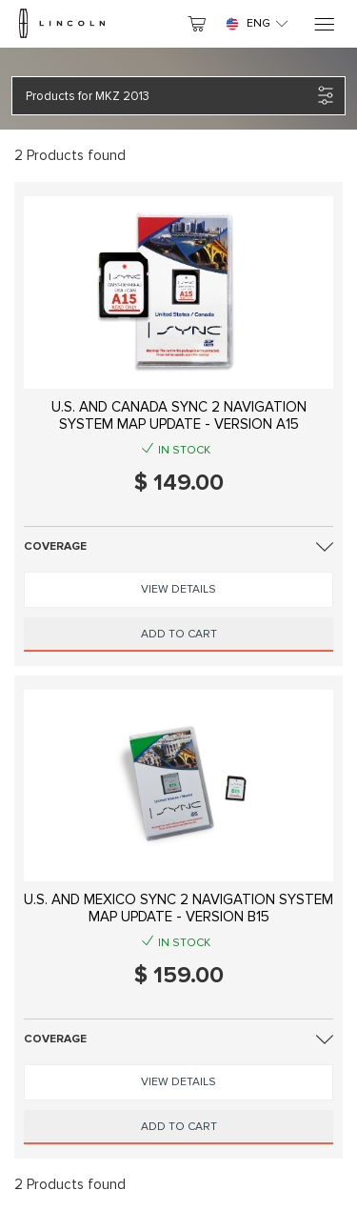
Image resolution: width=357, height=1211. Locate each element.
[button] (168, 96)
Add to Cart (179, 634)
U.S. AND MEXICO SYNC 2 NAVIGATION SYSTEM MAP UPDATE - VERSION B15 (178, 908)
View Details (178, 589)
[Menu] (323, 24)
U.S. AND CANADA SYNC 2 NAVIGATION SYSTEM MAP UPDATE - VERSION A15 (179, 415)
